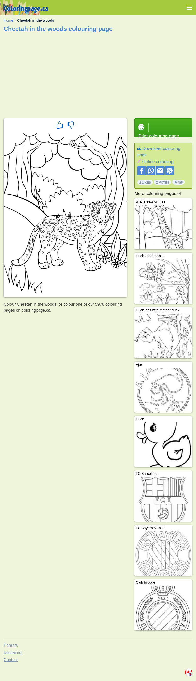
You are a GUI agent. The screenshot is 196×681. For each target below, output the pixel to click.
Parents (11, 645)
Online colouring (158, 161)
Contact (11, 659)
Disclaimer (13, 652)
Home (8, 20)
